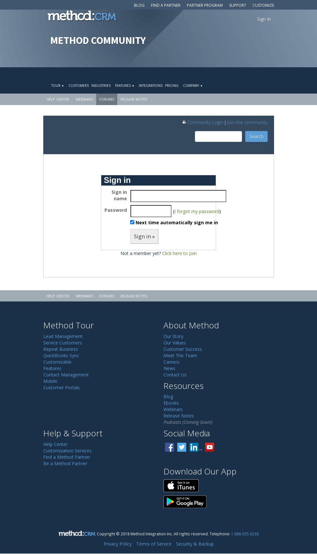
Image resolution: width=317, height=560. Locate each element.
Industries (101, 85)
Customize (263, 5)
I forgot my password (196, 211)
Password (115, 210)
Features (124, 85)
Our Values (174, 343)
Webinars (84, 99)
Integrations (151, 85)
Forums (106, 99)
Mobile (50, 381)
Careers (171, 362)
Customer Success (182, 349)
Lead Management (63, 336)
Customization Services (67, 451)
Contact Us (175, 375)
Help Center (57, 99)
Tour (57, 85)
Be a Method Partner (65, 463)
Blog (139, 5)
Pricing (172, 85)
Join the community (247, 122)
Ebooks (171, 403)
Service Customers (62, 343)
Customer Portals (61, 387)
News (169, 368)
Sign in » (144, 236)
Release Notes (134, 99)
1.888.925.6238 (245, 533)
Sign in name (119, 195)
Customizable (57, 362)
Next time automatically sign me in (177, 222)
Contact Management (66, 375)
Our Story (173, 336)
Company (193, 85)
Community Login (202, 122)
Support (237, 5)
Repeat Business (60, 349)
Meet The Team (180, 355)
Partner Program (205, 5)
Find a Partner (165, 5)
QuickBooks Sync (61, 355)
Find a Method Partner (66, 457)
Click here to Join (179, 253)
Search (256, 136)
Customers (79, 85)
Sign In (264, 19)
